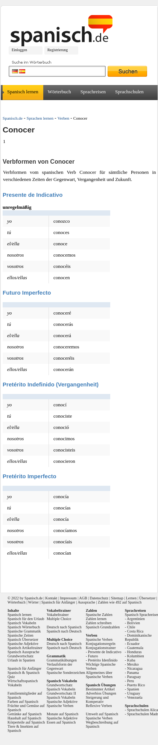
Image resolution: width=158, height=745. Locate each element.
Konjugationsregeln (100, 644)
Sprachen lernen (40, 118)
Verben (63, 118)
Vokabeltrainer (58, 615)
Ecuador (133, 644)
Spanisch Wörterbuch (24, 627)
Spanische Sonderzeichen (66, 672)
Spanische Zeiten (20, 635)
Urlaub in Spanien (21, 660)
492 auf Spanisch (128, 602)
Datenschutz (99, 598)
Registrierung (57, 50)
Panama (133, 672)
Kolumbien (135, 656)
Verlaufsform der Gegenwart (59, 666)
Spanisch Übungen (101, 685)
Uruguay (133, 693)
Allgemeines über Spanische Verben (99, 674)
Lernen (131, 598)
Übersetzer (17, 106)
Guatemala (135, 648)
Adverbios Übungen (101, 693)
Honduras (134, 652)
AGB (83, 598)
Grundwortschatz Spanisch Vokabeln (61, 687)
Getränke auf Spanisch (25, 714)
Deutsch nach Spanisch (64, 627)
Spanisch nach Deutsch (64, 631)
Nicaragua (135, 668)
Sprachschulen (129, 91)
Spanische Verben (60, 706)
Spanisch (31, 598)
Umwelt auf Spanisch (102, 714)
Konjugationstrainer (101, 648)
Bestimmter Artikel (100, 689)
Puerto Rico (136, 685)
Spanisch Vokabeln (22, 623)
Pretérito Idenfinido (103, 660)
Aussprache (86, 602)
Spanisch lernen (22, 91)
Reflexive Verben (99, 706)
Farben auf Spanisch (23, 701)
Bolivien (133, 623)
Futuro (93, 656)
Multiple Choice (59, 619)
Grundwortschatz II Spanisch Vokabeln (61, 695)
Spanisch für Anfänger (58, 602)
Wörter (33, 602)
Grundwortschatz (20, 656)
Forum (44, 106)
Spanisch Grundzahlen (103, 627)
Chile (131, 627)
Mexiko (133, 664)
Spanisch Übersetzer (23, 639)
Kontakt (51, 598)
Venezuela (134, 697)
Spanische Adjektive (23, 644)
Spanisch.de (13, 118)
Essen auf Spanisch (61, 722)
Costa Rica (135, 631)
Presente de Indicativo (105, 652)
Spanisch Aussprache (24, 652)
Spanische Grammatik (24, 631)
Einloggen (19, 50)
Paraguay (134, 677)
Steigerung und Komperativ (97, 699)
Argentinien (136, 619)
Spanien (133, 689)
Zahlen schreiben (99, 623)
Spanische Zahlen (99, 615)
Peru (130, 681)
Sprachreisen (93, 91)
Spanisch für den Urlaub (26, 619)
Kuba (131, 660)
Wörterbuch (59, 91)
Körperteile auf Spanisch (26, 722)
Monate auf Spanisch (62, 714)
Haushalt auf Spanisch (24, 718)
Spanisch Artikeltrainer (25, 648)
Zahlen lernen (96, 619)
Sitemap (117, 598)
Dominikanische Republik (138, 637)
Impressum (68, 598)
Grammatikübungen (62, 660)
